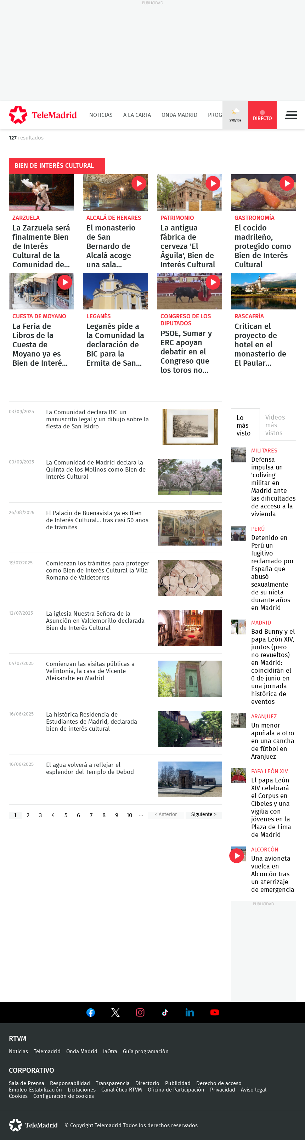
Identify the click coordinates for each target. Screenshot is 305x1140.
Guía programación (146, 1051)
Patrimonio (177, 218)
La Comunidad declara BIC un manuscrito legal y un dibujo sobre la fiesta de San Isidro (190, 427)
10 (129, 815)
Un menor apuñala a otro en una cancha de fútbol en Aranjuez (238, 720)
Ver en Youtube (215, 1012)
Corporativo (31, 1070)
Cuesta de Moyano (39, 316)
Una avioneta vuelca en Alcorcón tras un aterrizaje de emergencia (238, 854)
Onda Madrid (179, 115)
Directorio (147, 1083)
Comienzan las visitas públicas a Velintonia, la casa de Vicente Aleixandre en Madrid (190, 678)
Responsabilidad (70, 1083)
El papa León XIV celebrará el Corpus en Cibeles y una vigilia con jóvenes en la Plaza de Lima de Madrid (238, 775)
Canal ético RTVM (121, 1090)
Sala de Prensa (26, 1083)
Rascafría (249, 316)
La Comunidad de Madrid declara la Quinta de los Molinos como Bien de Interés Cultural (190, 477)
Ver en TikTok (165, 1014)
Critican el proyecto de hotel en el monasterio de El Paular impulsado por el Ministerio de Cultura (263, 291)
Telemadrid (47, 1051)
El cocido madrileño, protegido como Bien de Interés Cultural (263, 192)
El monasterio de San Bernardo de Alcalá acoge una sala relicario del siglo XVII (115, 192)
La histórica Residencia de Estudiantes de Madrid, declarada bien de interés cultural (190, 729)
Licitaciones (82, 1090)
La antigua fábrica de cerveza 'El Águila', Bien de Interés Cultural (189, 192)
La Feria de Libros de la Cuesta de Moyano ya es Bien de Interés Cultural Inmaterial (41, 291)
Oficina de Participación (176, 1090)
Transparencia (113, 1083)
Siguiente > (203, 814)
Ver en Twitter (115, 1014)
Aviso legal (253, 1090)
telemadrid (33, 1125)
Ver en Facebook (91, 1014)
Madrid (261, 623)
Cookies (18, 1096)
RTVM (18, 1038)
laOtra (110, 1051)
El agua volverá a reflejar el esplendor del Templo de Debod (190, 779)
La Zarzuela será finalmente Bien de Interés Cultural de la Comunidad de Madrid (41, 192)
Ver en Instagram (140, 1012)
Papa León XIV (269, 771)
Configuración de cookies (63, 1096)
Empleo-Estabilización (35, 1090)
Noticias (101, 115)
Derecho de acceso (219, 1083)
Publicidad (178, 1083)
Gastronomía (255, 218)
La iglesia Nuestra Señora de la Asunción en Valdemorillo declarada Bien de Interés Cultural (190, 628)
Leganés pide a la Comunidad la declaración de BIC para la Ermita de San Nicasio (115, 291)
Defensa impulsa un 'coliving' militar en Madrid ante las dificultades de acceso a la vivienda (238, 455)
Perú (258, 529)
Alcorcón (264, 850)
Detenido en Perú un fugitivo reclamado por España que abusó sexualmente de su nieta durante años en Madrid (238, 533)
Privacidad (222, 1090)
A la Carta (137, 115)
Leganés (98, 316)
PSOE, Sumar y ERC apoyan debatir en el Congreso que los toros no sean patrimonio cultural (189, 291)
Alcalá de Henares (113, 218)
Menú (291, 115)
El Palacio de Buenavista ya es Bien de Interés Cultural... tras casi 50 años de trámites (190, 528)
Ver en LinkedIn (190, 1012)
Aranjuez (264, 716)
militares (264, 451)
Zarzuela (26, 218)
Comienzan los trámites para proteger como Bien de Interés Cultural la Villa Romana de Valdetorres (190, 578)
